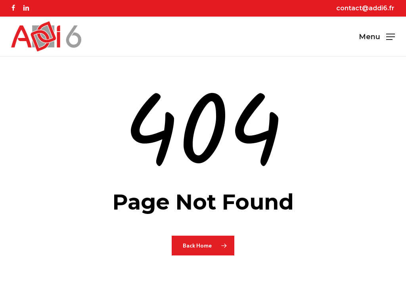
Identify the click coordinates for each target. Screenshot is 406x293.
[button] (377, 36)
